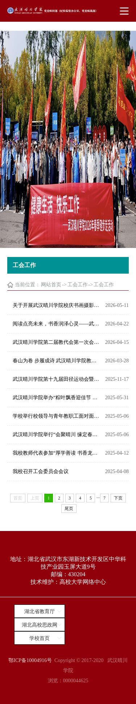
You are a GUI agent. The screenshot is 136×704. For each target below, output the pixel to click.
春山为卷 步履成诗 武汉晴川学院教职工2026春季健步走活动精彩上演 (57, 360)
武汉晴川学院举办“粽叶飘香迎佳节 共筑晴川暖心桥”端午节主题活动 (57, 397)
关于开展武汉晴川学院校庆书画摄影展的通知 (57, 305)
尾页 (69, 508)
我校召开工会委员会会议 (41, 471)
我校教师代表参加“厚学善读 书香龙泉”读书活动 (57, 453)
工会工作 (77, 284)
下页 (118, 498)
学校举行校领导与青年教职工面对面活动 (57, 416)
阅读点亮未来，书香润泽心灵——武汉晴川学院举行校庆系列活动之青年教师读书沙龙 (57, 323)
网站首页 (51, 284)
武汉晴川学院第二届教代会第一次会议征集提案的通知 (57, 342)
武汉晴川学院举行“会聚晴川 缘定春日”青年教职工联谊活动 (57, 434)
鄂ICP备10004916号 (30, 660)
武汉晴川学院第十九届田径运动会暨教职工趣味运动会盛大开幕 (57, 379)
